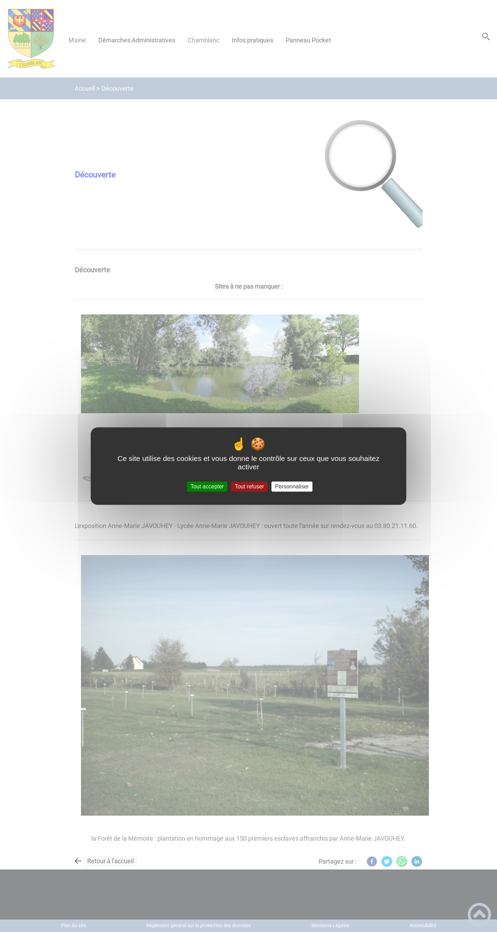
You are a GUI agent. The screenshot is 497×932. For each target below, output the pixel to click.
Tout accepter (207, 486)
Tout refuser (249, 486)
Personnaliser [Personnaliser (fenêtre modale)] (292, 486)
